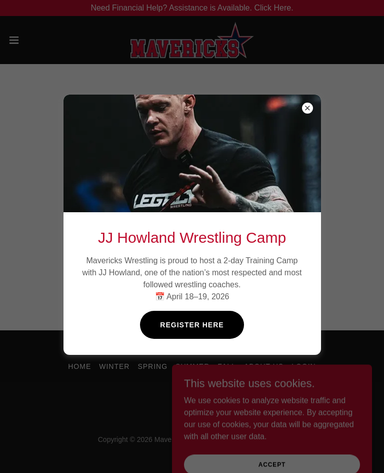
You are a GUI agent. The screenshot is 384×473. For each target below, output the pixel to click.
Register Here (192, 325)
